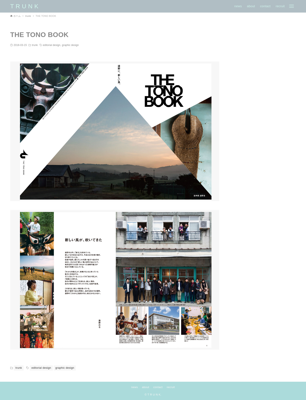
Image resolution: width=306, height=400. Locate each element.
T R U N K (24, 6)
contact (158, 387)
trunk (35, 45)
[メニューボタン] (291, 6)
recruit (171, 387)
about (145, 387)
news (134, 387)
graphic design (70, 45)
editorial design (51, 45)
